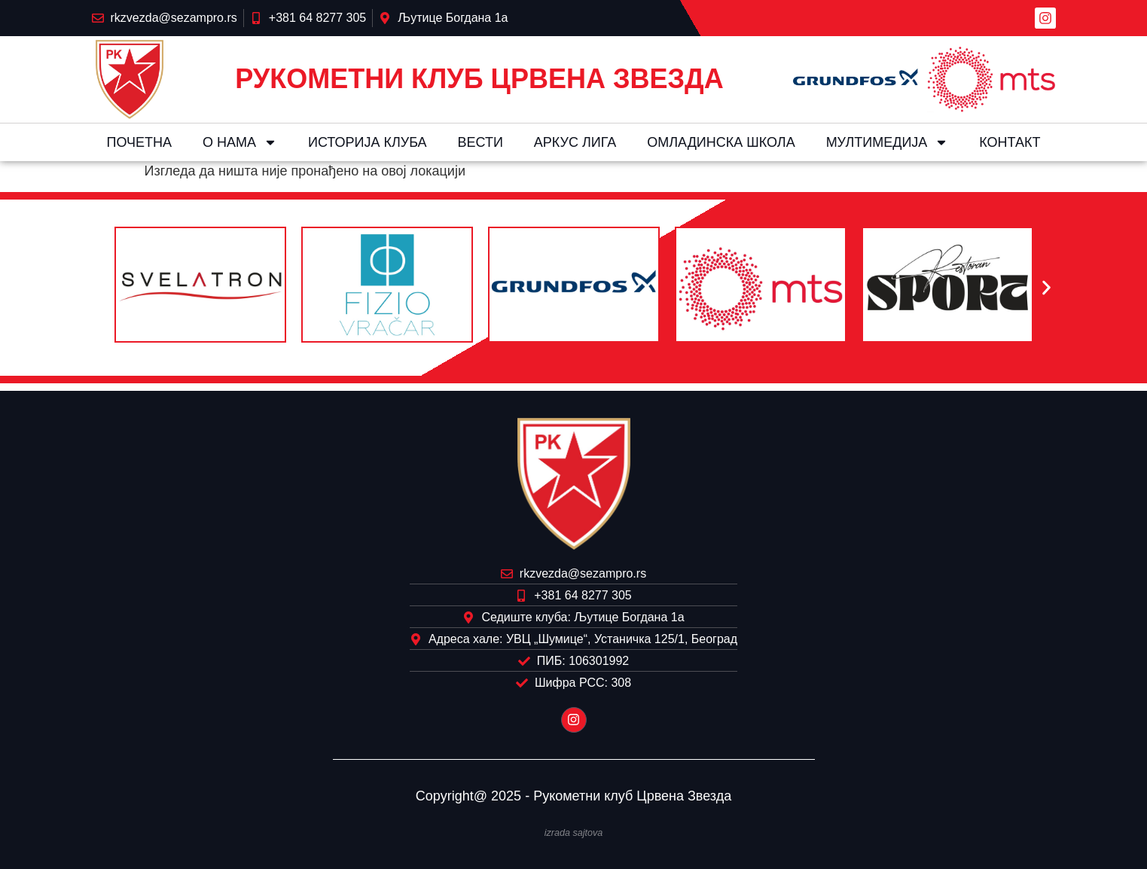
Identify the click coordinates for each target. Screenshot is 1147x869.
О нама (240, 142)
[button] (101, 288)
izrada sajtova (574, 833)
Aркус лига (575, 142)
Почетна (139, 142)
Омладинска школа (721, 142)
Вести (480, 142)
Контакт (1009, 142)
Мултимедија (887, 142)
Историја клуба (367, 142)
